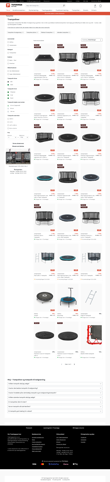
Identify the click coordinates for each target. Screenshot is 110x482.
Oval (11, 95)
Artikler (78, 1)
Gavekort (69, 1)
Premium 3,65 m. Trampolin (38, 236)
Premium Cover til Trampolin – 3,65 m (42, 354)
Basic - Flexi (13, 60)
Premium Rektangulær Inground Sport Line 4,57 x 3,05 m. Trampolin (41, 76)
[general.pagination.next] (74, 364)
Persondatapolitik (37, 449)
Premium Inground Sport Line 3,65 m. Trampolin (87, 156)
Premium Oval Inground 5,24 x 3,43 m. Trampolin (64, 76)
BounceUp (60, 315)
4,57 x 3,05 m (13, 125)
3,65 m (11, 118)
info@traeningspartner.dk (33, 1)
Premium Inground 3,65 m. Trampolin (63, 196)
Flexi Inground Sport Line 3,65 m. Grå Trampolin (88, 196)
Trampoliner (13, 52)
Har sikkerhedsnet (14, 71)
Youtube (83, 442)
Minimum (12, 137)
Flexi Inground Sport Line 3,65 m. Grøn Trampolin (41, 196)
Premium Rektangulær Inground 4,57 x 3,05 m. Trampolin (40, 156)
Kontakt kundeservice (38, 437)
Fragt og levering (36, 442)
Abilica (11, 42)
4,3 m (11, 122)
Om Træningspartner (62, 437)
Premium (12, 63)
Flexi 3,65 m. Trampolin (40, 275)
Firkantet (12, 92)
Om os (22, 1)
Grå (11, 81)
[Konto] (95, 5)
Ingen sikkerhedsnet (15, 74)
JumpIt (36, 315)
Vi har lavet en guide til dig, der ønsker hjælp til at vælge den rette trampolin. (29, 27)
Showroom (47, 1)
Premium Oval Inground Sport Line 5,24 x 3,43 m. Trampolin (41, 116)
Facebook (83, 437)
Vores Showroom (61, 439)
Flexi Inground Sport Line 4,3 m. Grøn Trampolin (64, 276)
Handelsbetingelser (37, 446)
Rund (11, 98)
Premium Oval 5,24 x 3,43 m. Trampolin (86, 236)
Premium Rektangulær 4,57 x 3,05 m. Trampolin (87, 76)
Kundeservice (13, 1)
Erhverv (58, 442)
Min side (85, 1)
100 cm (12, 111)
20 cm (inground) (15, 105)
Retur (33, 439)
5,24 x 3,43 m (13, 128)
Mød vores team (36, 451)
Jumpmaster (13, 45)
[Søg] (64, 5)
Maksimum (24, 137)
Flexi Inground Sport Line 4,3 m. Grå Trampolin (64, 236)
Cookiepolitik (66, 479)
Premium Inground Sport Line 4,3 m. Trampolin (64, 156)
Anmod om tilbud (96, 1)
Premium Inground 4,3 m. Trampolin (64, 116)
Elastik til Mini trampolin (87, 353)
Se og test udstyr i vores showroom (54, 13)
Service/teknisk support (38, 444)
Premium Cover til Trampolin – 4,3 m (65, 354)
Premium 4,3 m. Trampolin (85, 116)
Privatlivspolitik (56, 479)
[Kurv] (101, 5)
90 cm (12, 108)
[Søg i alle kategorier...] (43, 5)
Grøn (11, 84)
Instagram (83, 439)
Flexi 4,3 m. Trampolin (87, 275)
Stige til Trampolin (86, 315)
